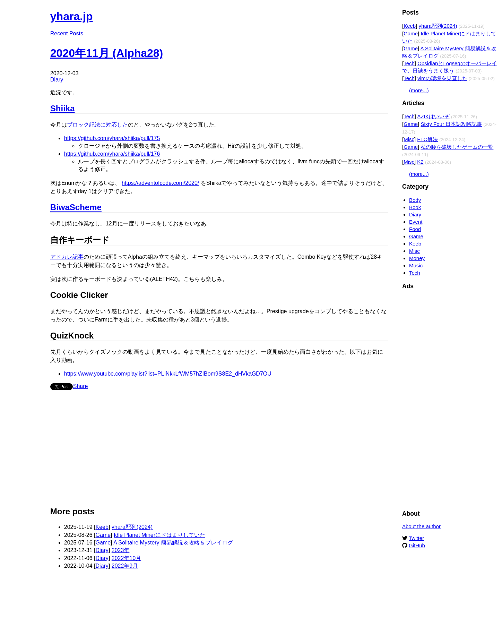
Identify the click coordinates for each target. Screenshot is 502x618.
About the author (421, 526)
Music (416, 265)
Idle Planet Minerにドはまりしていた (159, 535)
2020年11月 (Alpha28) (106, 53)
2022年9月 (125, 566)
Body (415, 200)
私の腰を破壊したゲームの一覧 (457, 147)
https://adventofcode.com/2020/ (160, 183)
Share (80, 386)
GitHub (417, 545)
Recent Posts (66, 33)
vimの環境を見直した (442, 78)
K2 (420, 162)
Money (417, 258)
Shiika (62, 108)
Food (415, 229)
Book (415, 207)
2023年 (121, 550)
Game (103, 535)
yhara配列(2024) (132, 527)
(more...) (419, 90)
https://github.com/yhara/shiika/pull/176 (112, 154)
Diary (56, 80)
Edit (383, 13)
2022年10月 (126, 558)
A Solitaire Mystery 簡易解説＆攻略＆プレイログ (173, 543)
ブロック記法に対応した (97, 125)
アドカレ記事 (67, 257)
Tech (409, 63)
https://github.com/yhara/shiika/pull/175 (112, 138)
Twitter (416, 538)
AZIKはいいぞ (433, 116)
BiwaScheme (76, 207)
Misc (409, 139)
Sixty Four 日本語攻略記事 (451, 124)
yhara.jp (71, 16)
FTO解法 (427, 139)
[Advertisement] (219, 451)
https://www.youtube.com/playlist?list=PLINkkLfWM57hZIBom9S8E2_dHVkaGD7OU (167, 374)
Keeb (102, 527)
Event (415, 222)
